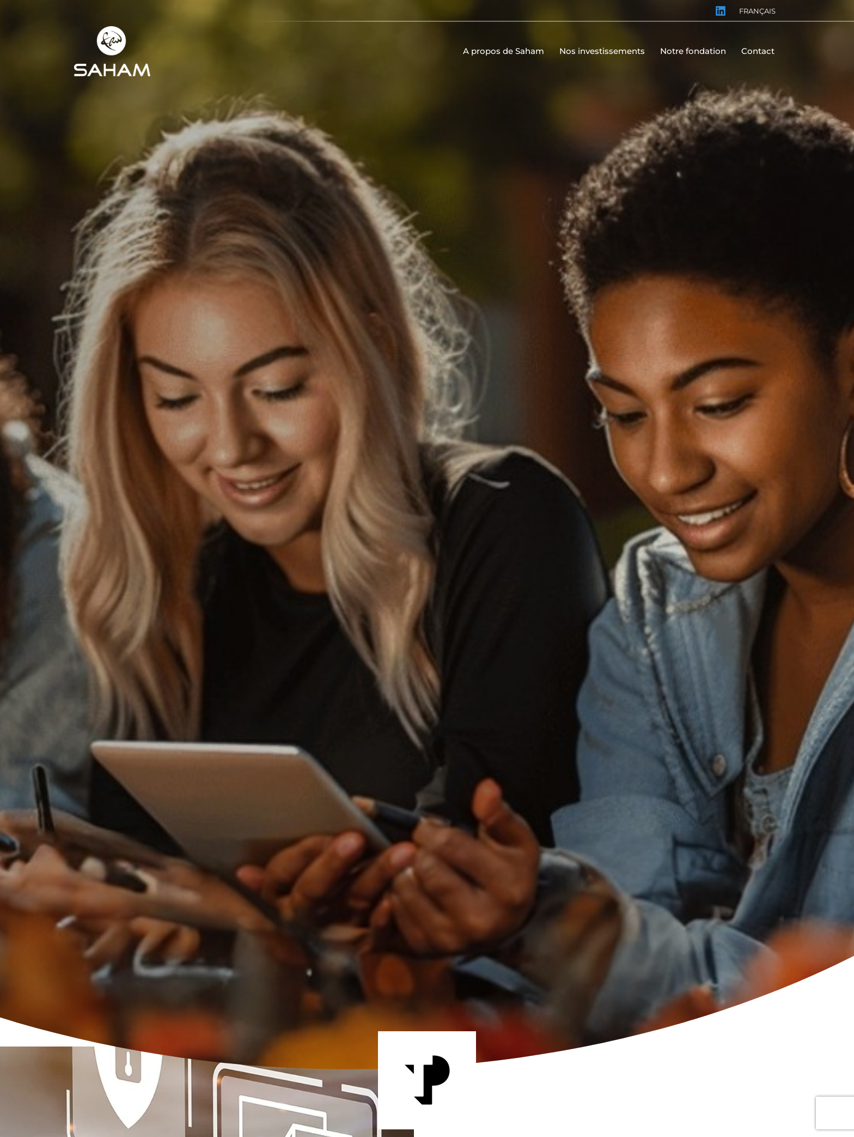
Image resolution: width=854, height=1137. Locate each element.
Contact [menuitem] (757, 51)
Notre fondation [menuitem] (693, 51)
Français (757, 11)
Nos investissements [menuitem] (602, 51)
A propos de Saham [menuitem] (503, 51)
